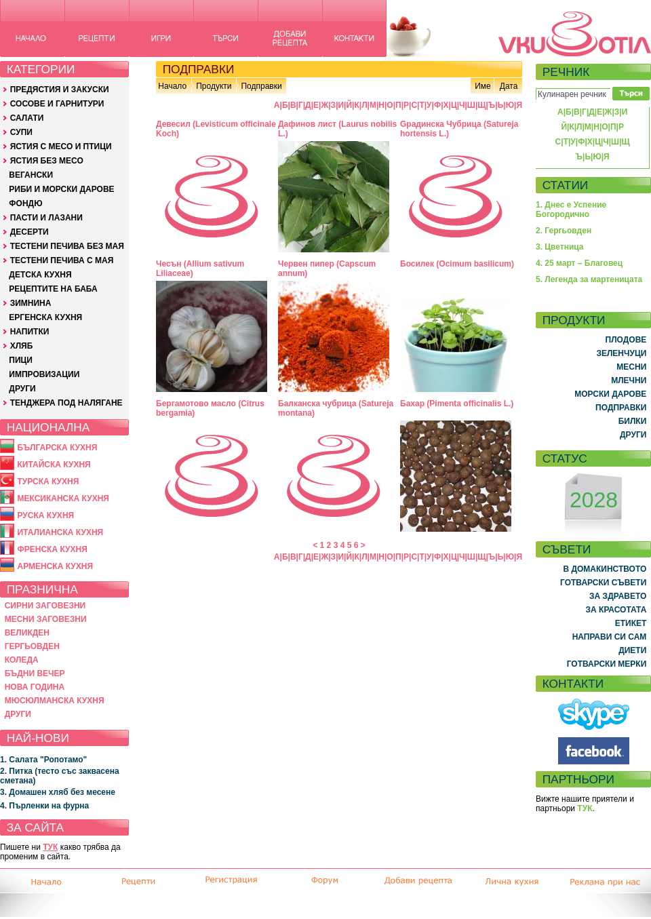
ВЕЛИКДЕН (27, 633)
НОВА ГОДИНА (34, 687)
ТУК (50, 847)
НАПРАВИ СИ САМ (609, 637)
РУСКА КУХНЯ (45, 515)
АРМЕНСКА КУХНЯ (55, 566)
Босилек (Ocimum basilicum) (457, 264)
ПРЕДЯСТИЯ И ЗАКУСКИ (59, 89)
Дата (509, 86)
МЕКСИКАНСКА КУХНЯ (63, 498)
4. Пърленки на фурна (44, 805)
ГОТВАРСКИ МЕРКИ (607, 664)
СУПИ (21, 132)
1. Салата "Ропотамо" (43, 759)
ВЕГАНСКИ (31, 175)
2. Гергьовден (563, 230)
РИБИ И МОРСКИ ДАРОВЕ (61, 189)
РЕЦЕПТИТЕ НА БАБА (53, 289)
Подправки (261, 86)
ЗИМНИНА (31, 303)
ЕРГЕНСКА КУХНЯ (45, 317)
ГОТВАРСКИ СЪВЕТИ (603, 582)
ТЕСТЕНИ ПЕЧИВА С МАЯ (62, 260)
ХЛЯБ (21, 346)
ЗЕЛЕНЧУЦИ (621, 353)
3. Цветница (560, 247)
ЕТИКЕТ (631, 623)
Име (483, 86)
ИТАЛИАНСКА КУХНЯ (60, 532)
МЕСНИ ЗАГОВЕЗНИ (46, 619)
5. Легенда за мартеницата (589, 279)
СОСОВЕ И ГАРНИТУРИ (57, 104)
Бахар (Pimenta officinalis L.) (456, 403)
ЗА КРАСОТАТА (616, 609)
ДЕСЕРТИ (29, 232)
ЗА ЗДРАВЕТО (617, 596)
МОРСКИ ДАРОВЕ (610, 394)
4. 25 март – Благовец (579, 263)
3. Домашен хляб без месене (57, 792)
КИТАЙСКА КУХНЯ (53, 464)
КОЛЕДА (22, 660)
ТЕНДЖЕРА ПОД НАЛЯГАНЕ (66, 403)
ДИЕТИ (632, 650)
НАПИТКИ (30, 331)
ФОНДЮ (25, 203)
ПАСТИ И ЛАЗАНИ (46, 217)
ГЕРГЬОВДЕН (32, 646)
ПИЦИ (21, 360)
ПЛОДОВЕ (626, 340)
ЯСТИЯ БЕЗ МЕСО (46, 160)
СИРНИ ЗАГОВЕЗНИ (45, 605)
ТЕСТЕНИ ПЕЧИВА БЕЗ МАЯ (67, 246)
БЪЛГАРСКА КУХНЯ (57, 447)
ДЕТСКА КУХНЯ (40, 274)
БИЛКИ (632, 421)
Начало (172, 86)
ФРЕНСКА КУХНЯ (52, 549)
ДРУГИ (22, 388)
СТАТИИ (565, 185)
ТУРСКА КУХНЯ (48, 481)
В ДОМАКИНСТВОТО (604, 569)
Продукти (213, 86)
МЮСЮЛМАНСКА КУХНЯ (54, 700)
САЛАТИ (27, 118)
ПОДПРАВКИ (620, 407)
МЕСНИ (631, 367)
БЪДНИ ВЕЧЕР (35, 673)
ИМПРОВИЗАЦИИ (44, 374)
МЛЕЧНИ (628, 380)
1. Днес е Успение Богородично (571, 209)
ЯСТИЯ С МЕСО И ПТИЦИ (61, 146)
